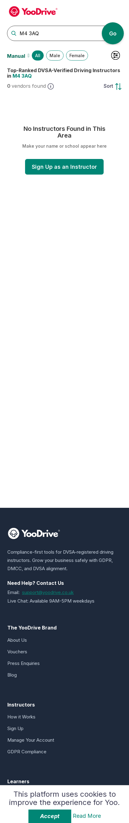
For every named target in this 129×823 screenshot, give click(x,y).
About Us (17, 640)
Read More (87, 816)
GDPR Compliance (26, 752)
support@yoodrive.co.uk (48, 592)
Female (77, 55)
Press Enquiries (23, 663)
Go (112, 33)
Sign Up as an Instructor (64, 167)
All (37, 55)
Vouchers (17, 652)
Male (55, 55)
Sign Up (15, 728)
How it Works (21, 717)
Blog (12, 675)
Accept (50, 816)
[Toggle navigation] (117, 10)
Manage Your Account (30, 740)
